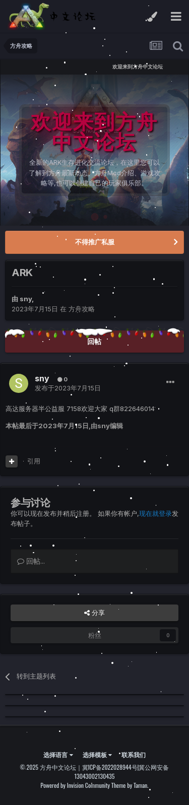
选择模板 (97, 754)
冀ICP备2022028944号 (110, 767)
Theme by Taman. (130, 785)
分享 (94, 612)
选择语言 (58, 754)
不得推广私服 (94, 242)
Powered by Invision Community (75, 785)
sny (26, 299)
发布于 (68, 388)
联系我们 (133, 754)
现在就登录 (155, 513)
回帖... (31, 561)
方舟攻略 (82, 309)
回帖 (94, 341)
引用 (33, 461)
